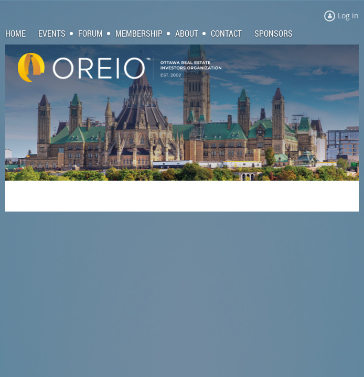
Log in (348, 15)
